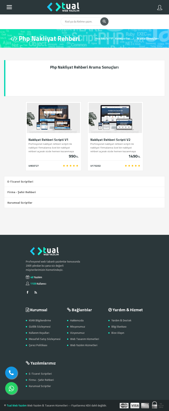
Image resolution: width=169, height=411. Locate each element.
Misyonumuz (77, 326)
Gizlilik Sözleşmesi (40, 326)
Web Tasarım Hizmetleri (84, 339)
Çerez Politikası (38, 345)
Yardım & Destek (121, 320)
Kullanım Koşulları (39, 333)
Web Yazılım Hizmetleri (83, 345)
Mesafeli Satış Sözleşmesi (44, 339)
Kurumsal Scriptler (19, 202)
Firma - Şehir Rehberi (21, 192)
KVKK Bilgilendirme (40, 320)
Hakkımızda (77, 320)
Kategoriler (122, 38)
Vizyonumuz (77, 333)
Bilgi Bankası (118, 326)
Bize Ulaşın (117, 333)
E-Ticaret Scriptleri (20, 181)
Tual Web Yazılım (17, 405)
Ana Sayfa (102, 38)
